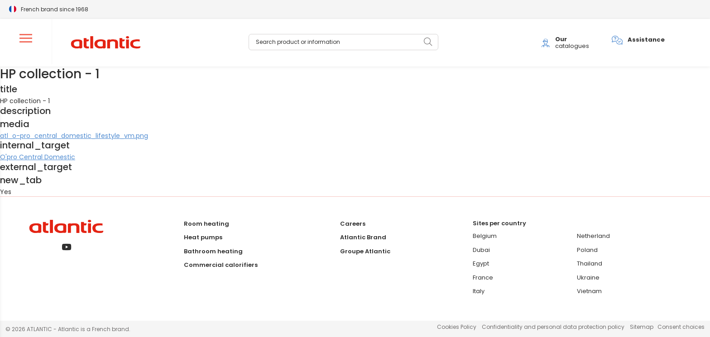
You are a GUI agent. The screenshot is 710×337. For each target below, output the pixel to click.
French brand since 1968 (54, 9)
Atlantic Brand (363, 237)
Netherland (593, 236)
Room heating (206, 223)
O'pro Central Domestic (37, 156)
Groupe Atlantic (365, 251)
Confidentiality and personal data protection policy (553, 327)
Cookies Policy (456, 327)
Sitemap (641, 327)
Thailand (589, 263)
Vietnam (589, 291)
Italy (479, 291)
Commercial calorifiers (221, 265)
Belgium (485, 236)
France (483, 277)
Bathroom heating (213, 251)
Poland (587, 250)
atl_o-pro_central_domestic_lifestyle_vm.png (74, 135)
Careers (352, 223)
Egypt (481, 263)
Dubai (481, 250)
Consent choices (681, 327)
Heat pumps (203, 237)
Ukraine (588, 277)
